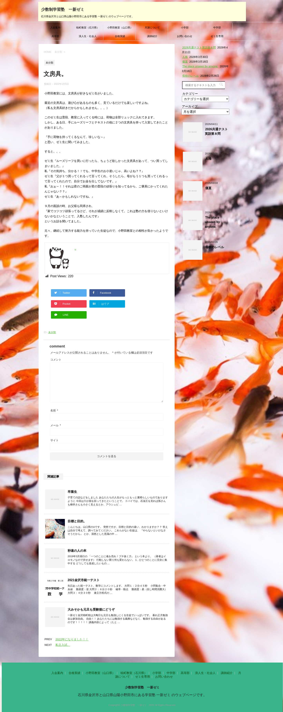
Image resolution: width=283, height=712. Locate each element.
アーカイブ (190, 106)
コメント (55, 359)
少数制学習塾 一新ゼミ (62, 9)
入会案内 (55, 27)
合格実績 (120, 36)
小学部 (185, 27)
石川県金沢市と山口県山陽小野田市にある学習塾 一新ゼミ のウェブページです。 (142, 695)
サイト (54, 440)
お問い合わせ (184, 36)
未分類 (52, 332)
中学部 (217, 27)
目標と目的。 (77, 521)
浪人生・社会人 (88, 36)
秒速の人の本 (77, 550)
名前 (54, 410)
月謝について (152, 27)
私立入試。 (62, 644)
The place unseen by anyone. (200, 66)
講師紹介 (152, 36)
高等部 (55, 36)
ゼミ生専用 (217, 36)
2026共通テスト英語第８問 (199, 47)
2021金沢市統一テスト (84, 580)
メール (55, 425)
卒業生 (72, 491)
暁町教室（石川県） (87, 27)
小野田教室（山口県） (120, 27)
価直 (185, 61)
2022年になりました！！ (71, 639)
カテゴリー (190, 93)
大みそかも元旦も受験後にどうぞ (91, 609)
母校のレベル (190, 75)
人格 (185, 56)
